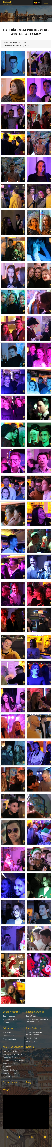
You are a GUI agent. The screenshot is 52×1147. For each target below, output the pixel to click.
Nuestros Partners (33, 1038)
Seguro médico (9, 1063)
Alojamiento (7, 1067)
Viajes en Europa (9, 1073)
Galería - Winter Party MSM (17, 45)
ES (39, 2)
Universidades (8, 1035)
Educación (8, 1028)
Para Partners (33, 1028)
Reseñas (6, 1022)
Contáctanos (10, 1082)
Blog (28, 1082)
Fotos (5, 42)
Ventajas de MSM (10, 1019)
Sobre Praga (31, 1016)
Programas (7, 1032)
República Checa (35, 1011)
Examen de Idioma (10, 1070)
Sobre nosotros (11, 1011)
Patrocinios (30, 1041)
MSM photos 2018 (18, 42)
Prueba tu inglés (9, 1039)
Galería (30, 1046)
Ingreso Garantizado (11, 1077)
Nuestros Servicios (13, 1046)
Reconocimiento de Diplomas (14, 1060)
